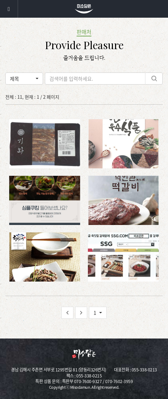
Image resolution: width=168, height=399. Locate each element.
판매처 (84, 32)
